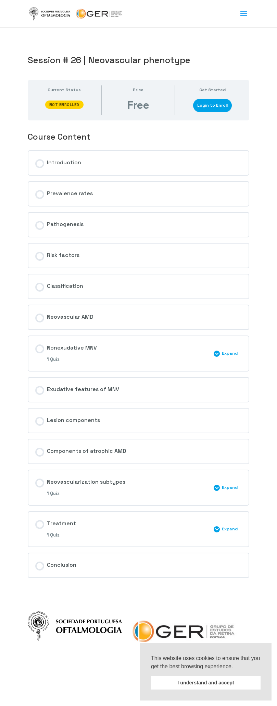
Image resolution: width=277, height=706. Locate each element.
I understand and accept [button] (205, 682)
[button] (236, 667)
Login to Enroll (212, 105)
